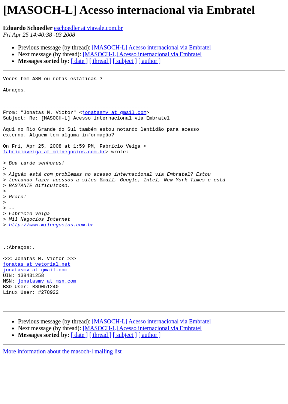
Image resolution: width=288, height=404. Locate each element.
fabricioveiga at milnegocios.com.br (54, 167)
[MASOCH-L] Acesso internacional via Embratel (151, 47)
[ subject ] (125, 61)
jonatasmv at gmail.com (114, 120)
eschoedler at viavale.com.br (88, 28)
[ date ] (79, 61)
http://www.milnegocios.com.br (51, 254)
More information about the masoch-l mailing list (62, 397)
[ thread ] (100, 61)
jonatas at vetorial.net (36, 302)
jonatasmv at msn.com (47, 322)
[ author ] (149, 61)
